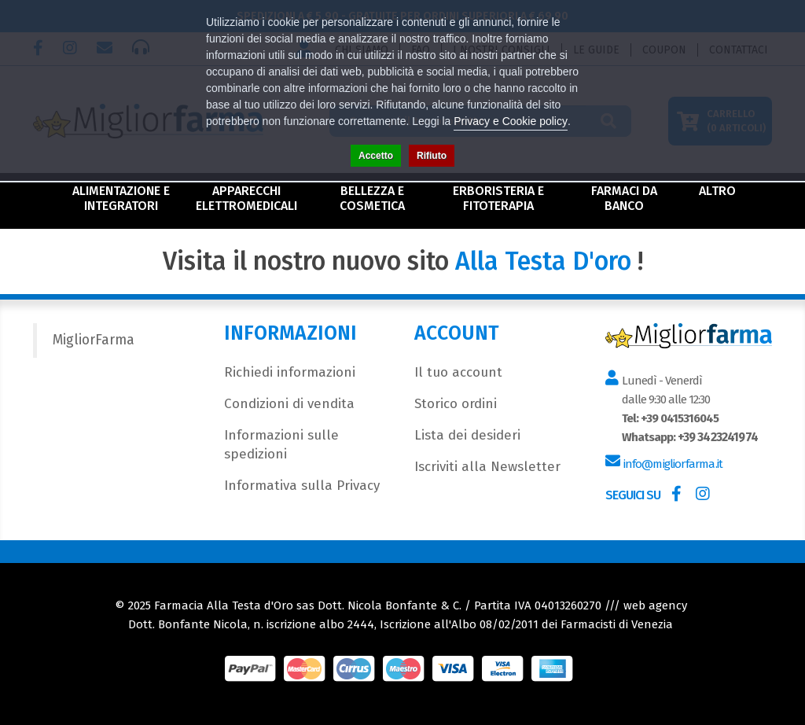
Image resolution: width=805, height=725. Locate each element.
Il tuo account (458, 372)
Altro (717, 190)
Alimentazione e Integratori (121, 198)
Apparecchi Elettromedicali (246, 198)
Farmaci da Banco (624, 198)
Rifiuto (432, 155)
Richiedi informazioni (289, 372)
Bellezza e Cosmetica (372, 198)
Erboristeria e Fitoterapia (498, 198)
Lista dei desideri (467, 435)
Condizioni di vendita (289, 404)
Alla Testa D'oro (543, 261)
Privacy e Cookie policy (511, 121)
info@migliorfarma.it (671, 464)
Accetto (375, 155)
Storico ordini (455, 404)
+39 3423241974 (717, 437)
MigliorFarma (93, 340)
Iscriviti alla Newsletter (487, 466)
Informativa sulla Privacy (302, 485)
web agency (655, 605)
